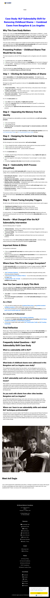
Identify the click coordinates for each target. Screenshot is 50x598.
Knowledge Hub (25, 524)
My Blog (25, 529)
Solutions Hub (25, 526)
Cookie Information (38, 590)
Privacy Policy (25, 559)
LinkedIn (26, 577)
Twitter (25, 579)
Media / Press (25, 541)
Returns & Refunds (25, 563)
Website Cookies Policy (25, 567)
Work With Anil (25, 533)
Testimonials (26, 531)
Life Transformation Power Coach (25, 132)
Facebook (25, 575)
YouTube (26, 583)
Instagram (25, 581)
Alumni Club (26, 537)
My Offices (25, 551)
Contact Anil (25, 549)
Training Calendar (25, 539)
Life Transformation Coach (9, 132)
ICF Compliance (25, 565)
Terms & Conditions (25, 561)
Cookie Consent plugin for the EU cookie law (39, 595)
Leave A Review (25, 535)
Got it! (39, 593)
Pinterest (26, 585)
